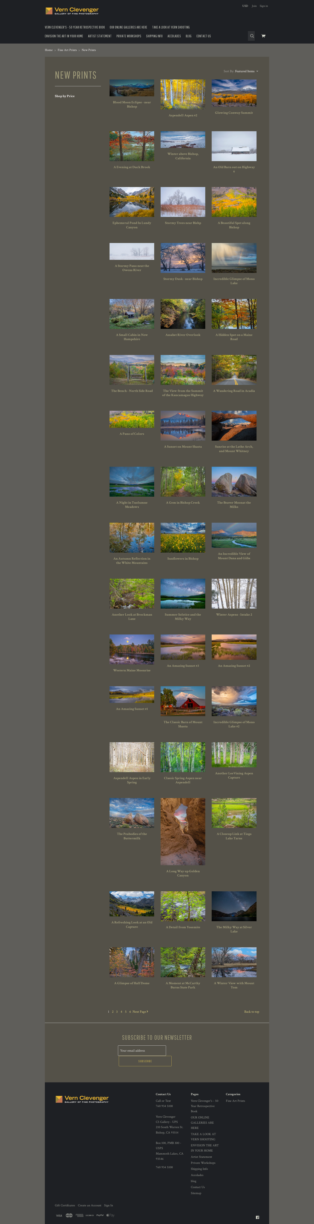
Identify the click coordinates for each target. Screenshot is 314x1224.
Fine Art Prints (235, 1090)
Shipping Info (154, 36)
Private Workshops (129, 36)
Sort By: (229, 71)
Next (140, 1011)
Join (254, 6)
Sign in (264, 6)
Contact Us (203, 36)
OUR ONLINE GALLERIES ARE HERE (128, 27)
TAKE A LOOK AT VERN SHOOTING (171, 27)
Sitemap (196, 1182)
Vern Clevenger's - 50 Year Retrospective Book (75, 27)
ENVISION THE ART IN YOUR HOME (64, 36)
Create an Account (89, 1194)
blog (189, 36)
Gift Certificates (65, 1194)
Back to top (251, 1011)
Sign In (108, 1194)
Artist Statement (100, 36)
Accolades (174, 36)
